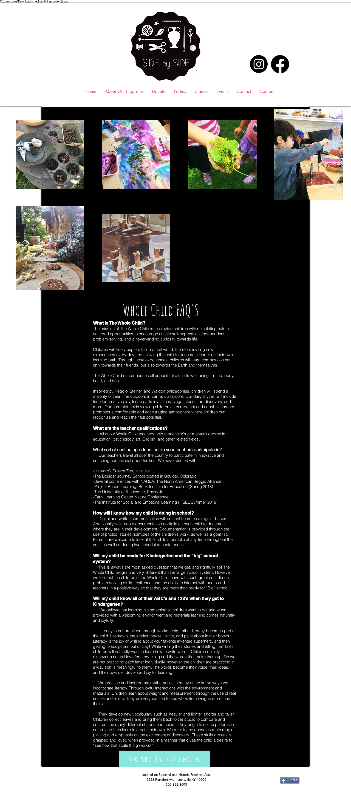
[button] (201, 91)
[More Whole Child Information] (164, 759)
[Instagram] (259, 64)
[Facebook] (280, 64)
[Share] (289, 780)
